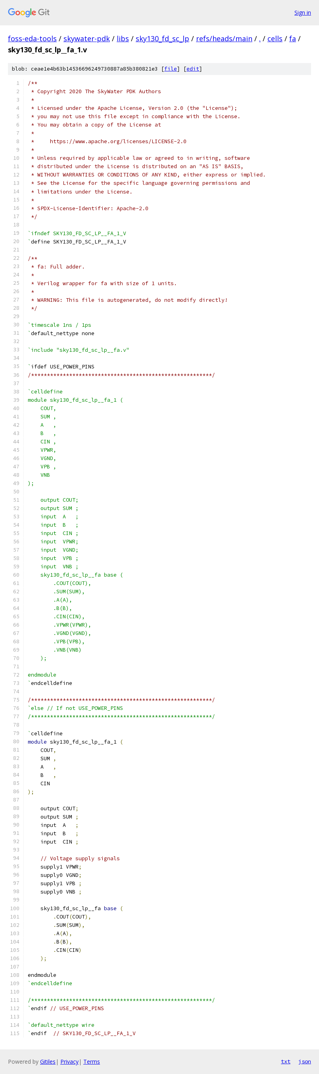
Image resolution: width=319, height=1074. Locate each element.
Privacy (69, 1061)
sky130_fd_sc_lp (162, 38)
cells (274, 38)
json (304, 1061)
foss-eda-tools (32, 38)
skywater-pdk (86, 38)
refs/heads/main (224, 38)
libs (123, 38)
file (170, 68)
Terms (91, 1061)
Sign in (302, 12)
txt (285, 1061)
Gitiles (48, 1061)
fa (292, 38)
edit (192, 68)
